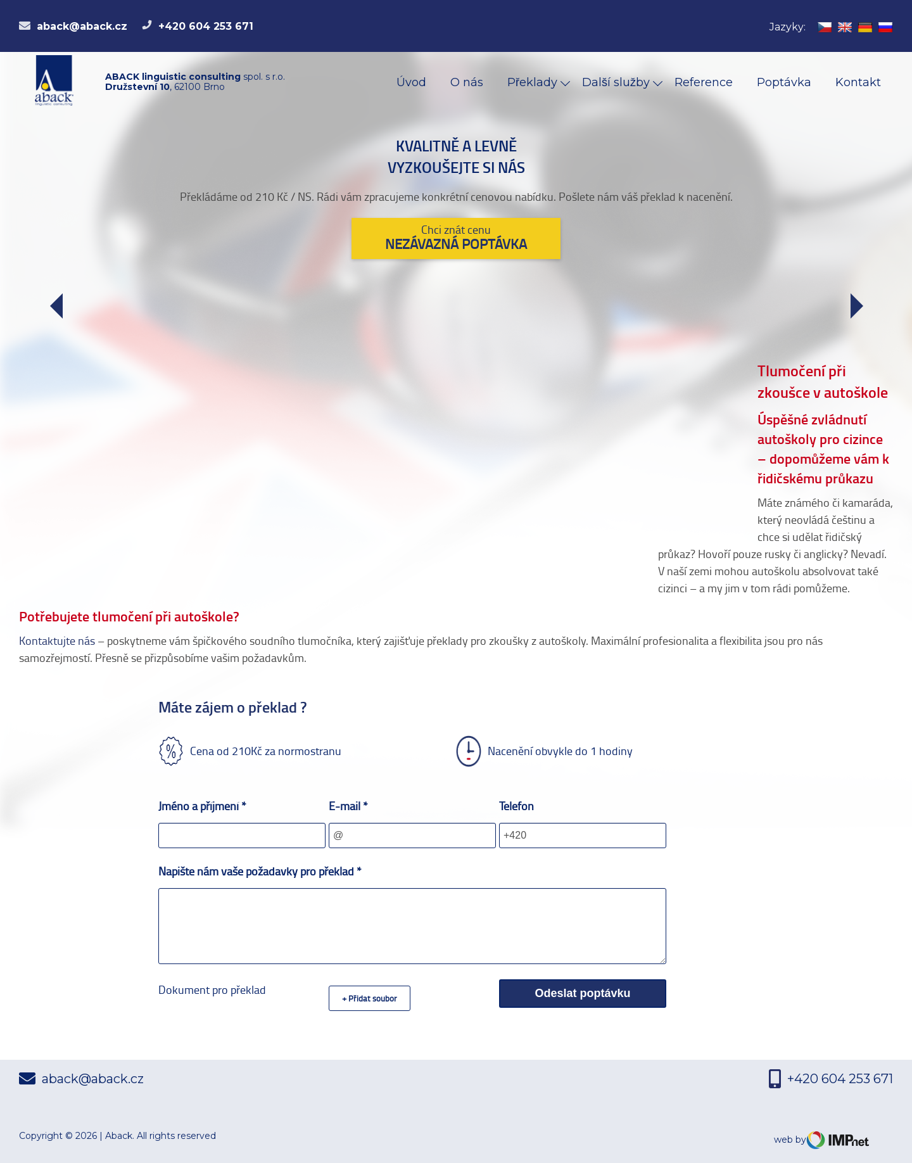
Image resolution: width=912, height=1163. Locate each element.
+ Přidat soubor (369, 998)
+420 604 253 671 (197, 26)
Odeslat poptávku (582, 993)
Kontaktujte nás (57, 640)
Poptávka (784, 82)
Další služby (617, 82)
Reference (703, 82)
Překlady (533, 82)
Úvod (411, 82)
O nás (466, 82)
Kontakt (858, 82)
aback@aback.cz (73, 26)
